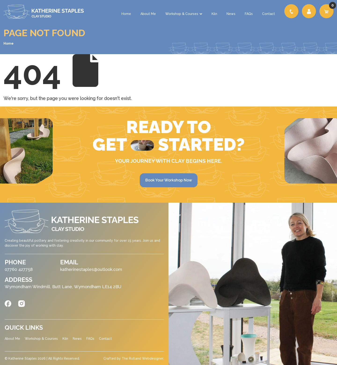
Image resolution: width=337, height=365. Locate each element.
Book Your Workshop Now (168, 180)
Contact (268, 14)
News (231, 14)
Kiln (214, 14)
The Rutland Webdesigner (142, 358)
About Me (148, 14)
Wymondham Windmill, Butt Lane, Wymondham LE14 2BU (63, 286)
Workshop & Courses (183, 14)
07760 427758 (19, 269)
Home (126, 14)
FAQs (249, 14)
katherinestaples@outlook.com (91, 269)
